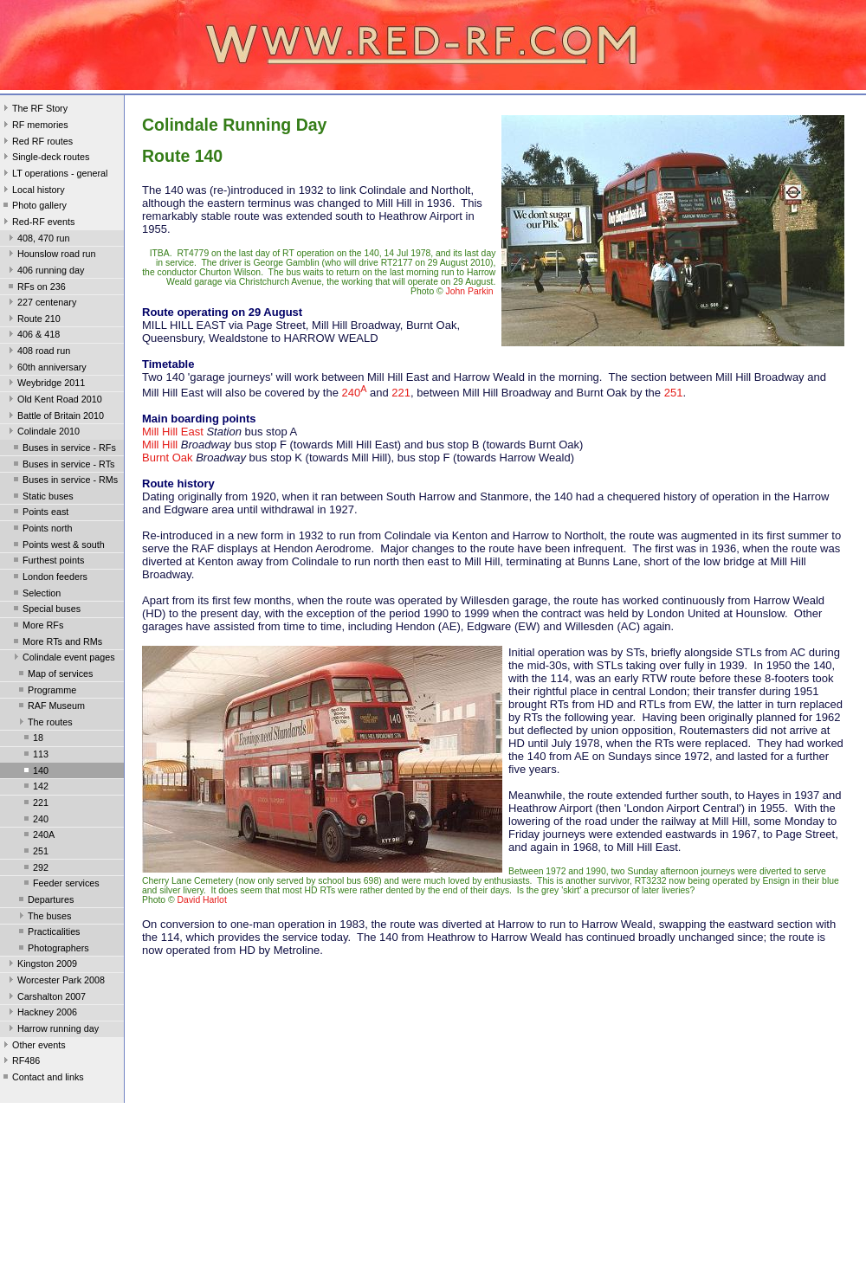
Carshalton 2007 (45, 998)
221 (34, 804)
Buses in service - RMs (64, 481)
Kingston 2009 (41, 965)
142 (34, 788)
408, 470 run (37, 240)
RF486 (20, 1062)
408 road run (37, 352)
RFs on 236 (35, 288)
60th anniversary (46, 369)
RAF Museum (50, 707)
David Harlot (202, 900)
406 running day (44, 272)
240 (34, 821)
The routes (44, 724)
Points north (41, 530)
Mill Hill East (173, 431)
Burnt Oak (167, 457)
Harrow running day (52, 1030)
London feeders (48, 578)
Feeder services (60, 885)
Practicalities (48, 933)
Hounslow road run (50, 255)
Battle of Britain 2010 (54, 417)
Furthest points (47, 562)
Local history (32, 191)
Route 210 (33, 320)
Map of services (55, 675)
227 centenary (40, 304)
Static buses (42, 498)
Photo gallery (33, 207)
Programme (46, 692)
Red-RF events (37, 223)
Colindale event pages (62, 659)
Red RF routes (36, 143)
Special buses (45, 610)
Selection (35, 595)
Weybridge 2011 (45, 384)
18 (32, 739)
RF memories (34, 126)
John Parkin (470, 291)
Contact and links (42, 1079)
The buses (43, 918)
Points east (39, 513)
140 (34, 772)
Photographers (52, 950)
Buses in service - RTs (62, 466)
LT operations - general (53, 175)
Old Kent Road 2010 (53, 401)
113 (34, 756)
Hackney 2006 (41, 1014)
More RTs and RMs (56, 643)
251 (34, 853)
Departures (45, 901)
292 (34, 869)
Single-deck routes (44, 158)
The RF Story (34, 110)
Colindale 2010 (42, 433)
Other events (33, 1047)
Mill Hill (160, 444)
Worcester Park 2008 (55, 982)
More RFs (36, 627)
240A (38, 836)
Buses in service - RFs (63, 449)
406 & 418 (32, 336)
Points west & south (57, 546)
